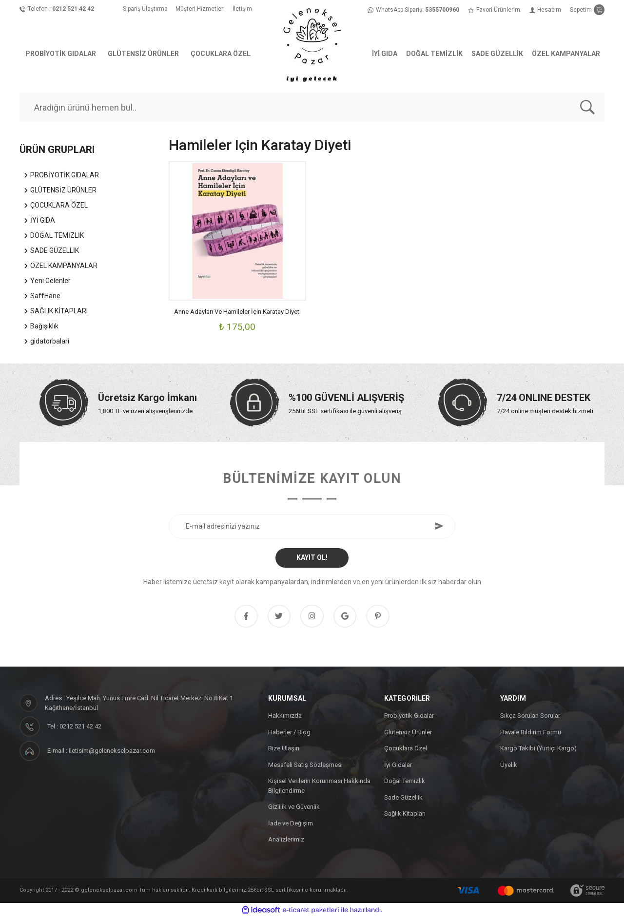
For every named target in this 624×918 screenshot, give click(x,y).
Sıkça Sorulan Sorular (530, 717)
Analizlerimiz (286, 840)
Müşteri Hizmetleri (200, 8)
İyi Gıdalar (398, 765)
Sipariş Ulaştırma (145, 8)
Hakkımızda (285, 717)
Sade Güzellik (403, 798)
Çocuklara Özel (405, 749)
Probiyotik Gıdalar (409, 717)
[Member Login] (545, 9)
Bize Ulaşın (283, 749)
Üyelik (508, 765)
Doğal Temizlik (404, 782)
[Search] (312, 107)
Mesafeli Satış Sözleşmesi (305, 765)
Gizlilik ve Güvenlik (294, 808)
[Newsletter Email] (312, 526)
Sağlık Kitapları (405, 815)
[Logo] (312, 44)
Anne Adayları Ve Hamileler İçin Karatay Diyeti (237, 311)
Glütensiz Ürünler (408, 733)
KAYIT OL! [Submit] (312, 557)
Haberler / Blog (289, 733)
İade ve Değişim (290, 824)
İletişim (242, 8)
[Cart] (587, 9)
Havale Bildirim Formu (530, 733)
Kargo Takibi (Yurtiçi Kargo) (538, 749)
